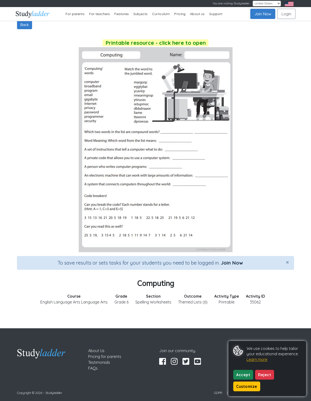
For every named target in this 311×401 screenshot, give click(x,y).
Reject (264, 374)
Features (121, 14)
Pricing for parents (104, 356)
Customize (246, 386)
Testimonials (99, 362)
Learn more (257, 359)
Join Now (262, 13)
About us (197, 14)
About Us (96, 350)
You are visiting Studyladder (231, 3)
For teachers (99, 14)
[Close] (287, 262)
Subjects (140, 14)
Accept (243, 374)
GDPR (218, 393)
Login (286, 13)
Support (215, 14)
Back (24, 24)
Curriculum (161, 14)
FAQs (93, 368)
